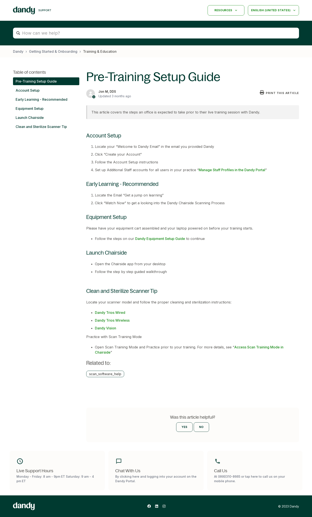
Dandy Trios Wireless (112, 320)
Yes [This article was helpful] (184, 427)
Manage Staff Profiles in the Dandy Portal (232, 170)
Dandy (18, 51)
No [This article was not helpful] (201, 427)
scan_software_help (105, 374)
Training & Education (100, 51)
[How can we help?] (156, 33)
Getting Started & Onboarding (53, 51)
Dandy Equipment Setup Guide (160, 238)
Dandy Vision (105, 328)
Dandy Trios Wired (110, 312)
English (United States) (271, 10)
